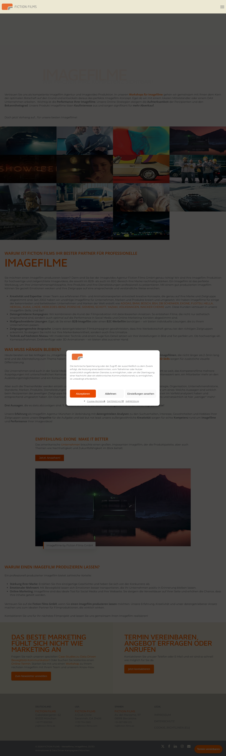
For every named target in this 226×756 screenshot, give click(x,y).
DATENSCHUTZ (115, 401)
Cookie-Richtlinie (96, 401)
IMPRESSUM (132, 401)
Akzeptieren (83, 393)
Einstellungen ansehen (140, 393)
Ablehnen (110, 393)
